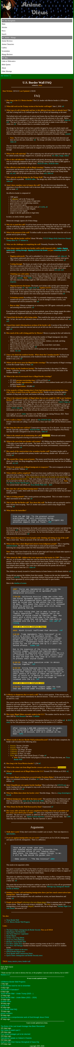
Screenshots (6, 51)
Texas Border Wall (12, 920)
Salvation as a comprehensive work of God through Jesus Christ (25, 1017)
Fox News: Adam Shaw (14, 944)
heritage (9, 773)
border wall (26, 961)
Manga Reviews (7, 54)
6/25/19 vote (62, 785)
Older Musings (7, 71)
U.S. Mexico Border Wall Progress (18, 483)
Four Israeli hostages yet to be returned (15, 1034)
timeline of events (20, 583)
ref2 (7, 122)
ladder (59, 248)
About (4, 68)
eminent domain (11, 546)
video (56, 156)
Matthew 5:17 (5, 975)
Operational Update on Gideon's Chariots (16, 1038)
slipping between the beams (38, 250)
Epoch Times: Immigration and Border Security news (24, 955)
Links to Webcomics (8, 61)
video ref (67, 120)
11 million (35, 716)
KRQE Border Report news (15, 951)
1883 (52, 859)
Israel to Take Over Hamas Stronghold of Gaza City (20, 1042)
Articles (4, 27)
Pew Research (21, 716)
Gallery (4, 48)
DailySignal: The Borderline (16, 932)
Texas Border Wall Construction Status (19, 953)
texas (10, 961)
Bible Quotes (6, 65)
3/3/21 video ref (16, 408)
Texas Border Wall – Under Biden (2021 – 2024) (19, 997)
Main (3, 24)
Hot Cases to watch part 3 (10, 1030)
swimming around (59, 250)
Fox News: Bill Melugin (14, 946)
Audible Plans (6, 1001)
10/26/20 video (53, 163)
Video (30, 278)
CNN (68, 817)
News (4, 31)
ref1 (21, 734)
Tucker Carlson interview (35, 817)
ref (11, 102)
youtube (68, 134)
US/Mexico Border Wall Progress (13, 982)
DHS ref (50, 173)
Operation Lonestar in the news (17, 950)
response (13, 282)
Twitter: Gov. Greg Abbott (15, 938)
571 (35, 813)
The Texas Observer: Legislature (17, 934)
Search (4, 34)
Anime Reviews (7, 41)
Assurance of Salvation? (10, 990)
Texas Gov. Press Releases (15, 940)
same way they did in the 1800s (33, 801)
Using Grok (5, 1005)
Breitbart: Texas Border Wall (16, 942)
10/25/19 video (42, 163)
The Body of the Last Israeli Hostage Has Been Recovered (23, 1026)
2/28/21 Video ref (64, 402)
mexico (14, 961)
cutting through (21, 250)
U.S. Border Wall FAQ (9, 1009)
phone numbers (6, 1013)
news (20, 961)
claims (24, 414)
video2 (66, 156)
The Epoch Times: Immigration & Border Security (23, 930)
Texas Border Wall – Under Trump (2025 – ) (17, 994)
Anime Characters (8, 44)
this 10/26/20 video (44, 420)
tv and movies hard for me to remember (15, 986)
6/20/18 (16, 577)
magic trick (32, 288)
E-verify (42, 207)
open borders (10, 834)
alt (47, 207)
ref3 (45, 173)
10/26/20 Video (35, 430)
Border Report (11, 936)
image (61, 156)
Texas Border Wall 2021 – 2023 (41, 485)
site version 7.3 (6, 76)
